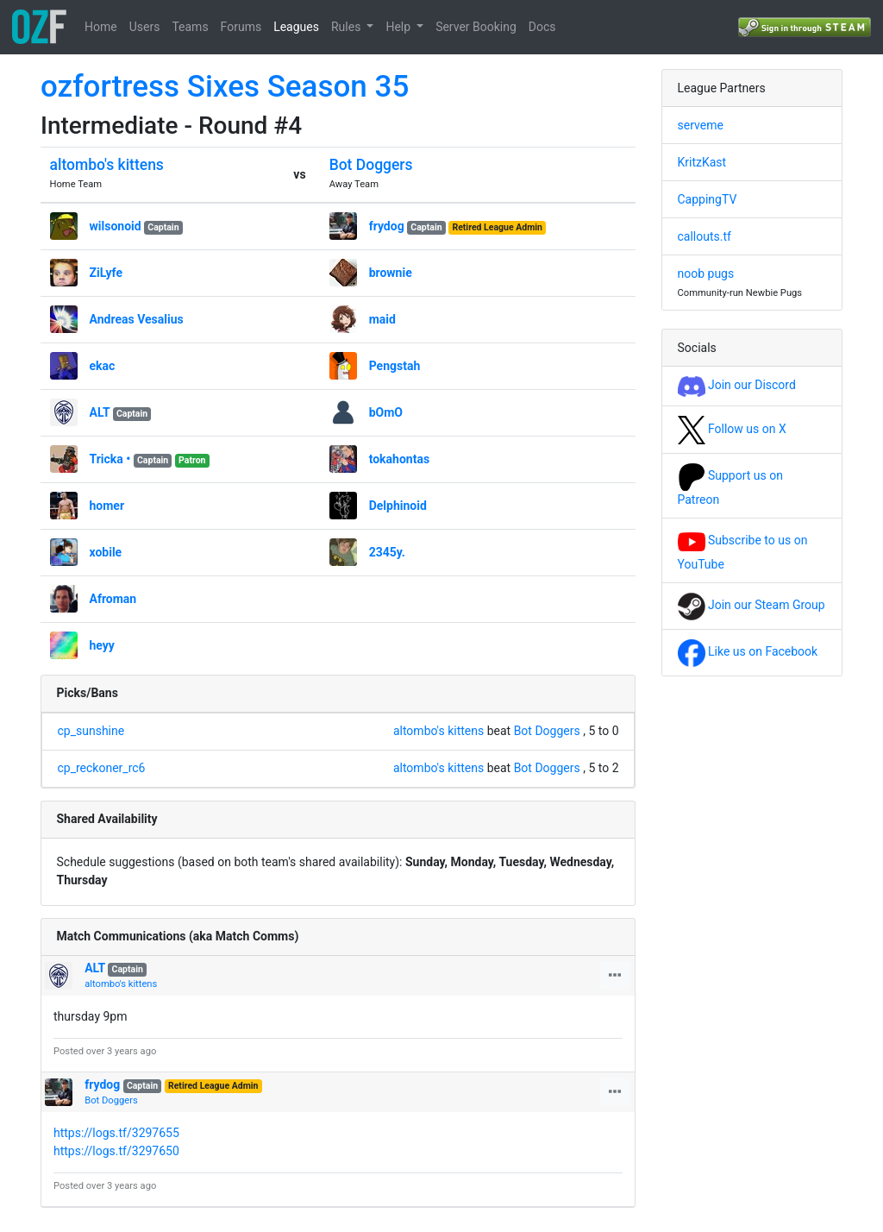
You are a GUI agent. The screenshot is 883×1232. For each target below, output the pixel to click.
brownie (390, 273)
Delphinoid (398, 505)
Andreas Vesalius (137, 319)
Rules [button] (347, 27)
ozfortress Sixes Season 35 (225, 86)
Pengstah (395, 366)
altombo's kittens (107, 164)
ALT (100, 412)
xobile (106, 552)
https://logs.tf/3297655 (116, 1133)
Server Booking (476, 27)
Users (144, 27)
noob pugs (706, 273)
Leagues (296, 27)
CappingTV (707, 199)
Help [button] (399, 27)
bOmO (386, 412)
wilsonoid (115, 226)
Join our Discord (737, 385)
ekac (103, 366)
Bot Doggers (371, 164)
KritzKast (702, 162)
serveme (700, 125)
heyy (102, 645)
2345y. (387, 552)
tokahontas (399, 459)
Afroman (113, 599)
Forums (241, 27)
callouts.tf (704, 236)
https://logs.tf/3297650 (116, 1151)
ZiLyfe (106, 273)
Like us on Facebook (748, 651)
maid (382, 319)
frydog (386, 226)
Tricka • (110, 459)
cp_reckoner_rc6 (102, 768)
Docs (542, 27)
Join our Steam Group (751, 605)
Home (101, 27)
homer (107, 505)
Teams (190, 27)
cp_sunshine (91, 731)
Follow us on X (732, 429)
